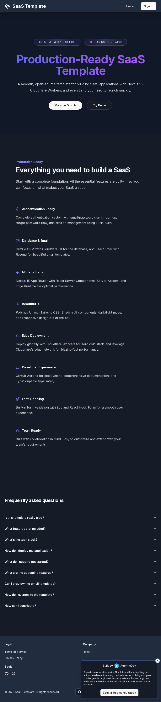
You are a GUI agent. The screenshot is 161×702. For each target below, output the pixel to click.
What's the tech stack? (80, 540)
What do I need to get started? (80, 562)
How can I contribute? (80, 606)
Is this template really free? (80, 518)
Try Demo (99, 105)
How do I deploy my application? (80, 551)
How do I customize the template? (80, 595)
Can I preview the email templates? (80, 584)
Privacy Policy (14, 658)
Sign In (148, 6)
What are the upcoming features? (80, 573)
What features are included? (80, 529)
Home (130, 6)
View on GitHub (65, 105)
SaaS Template (25, 6)
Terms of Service (16, 651)
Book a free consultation (119, 692)
